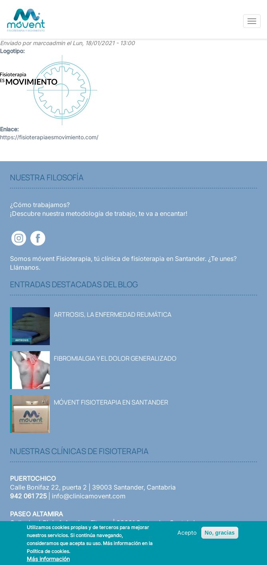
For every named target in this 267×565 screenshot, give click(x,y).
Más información (48, 558)
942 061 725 (28, 496)
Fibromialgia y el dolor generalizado (115, 358)
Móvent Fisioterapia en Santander (111, 402)
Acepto (186, 532)
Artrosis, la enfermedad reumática (112, 314)
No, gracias (220, 532)
